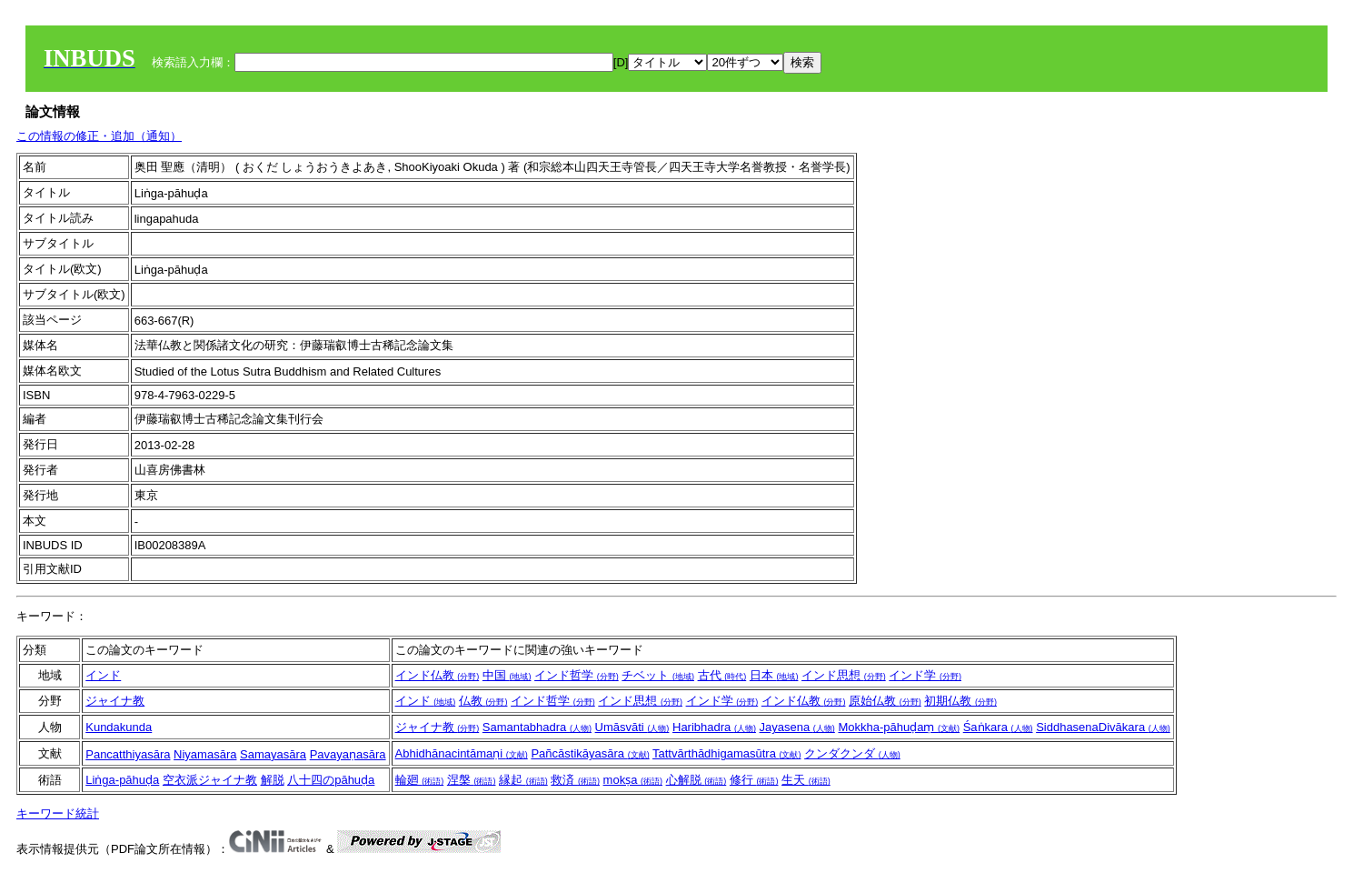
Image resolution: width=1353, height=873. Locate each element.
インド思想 (843, 675)
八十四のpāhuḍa (330, 780)
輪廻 (419, 780)
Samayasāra (273, 754)
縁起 (523, 780)
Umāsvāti (632, 727)
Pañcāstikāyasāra (590, 753)
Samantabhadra (537, 727)
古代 (722, 675)
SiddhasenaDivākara (1103, 727)
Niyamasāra (205, 754)
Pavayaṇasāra (348, 754)
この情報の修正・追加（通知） (99, 136)
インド (103, 675)
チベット (658, 675)
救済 (575, 780)
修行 (754, 780)
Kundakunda (118, 727)
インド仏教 (437, 675)
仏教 (483, 700)
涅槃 (471, 780)
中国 (507, 675)
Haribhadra (714, 727)
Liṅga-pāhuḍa (122, 780)
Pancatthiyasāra (127, 754)
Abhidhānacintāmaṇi (461, 753)
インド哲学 (576, 675)
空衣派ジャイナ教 (210, 780)
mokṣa (632, 780)
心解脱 (696, 780)
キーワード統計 (57, 813)
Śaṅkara (998, 727)
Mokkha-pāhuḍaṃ (899, 727)
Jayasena (797, 727)
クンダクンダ (852, 753)
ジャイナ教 (114, 700)
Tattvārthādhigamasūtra (726, 753)
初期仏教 (960, 700)
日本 (774, 675)
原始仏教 (885, 700)
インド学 (925, 675)
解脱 (272, 780)
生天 (806, 780)
